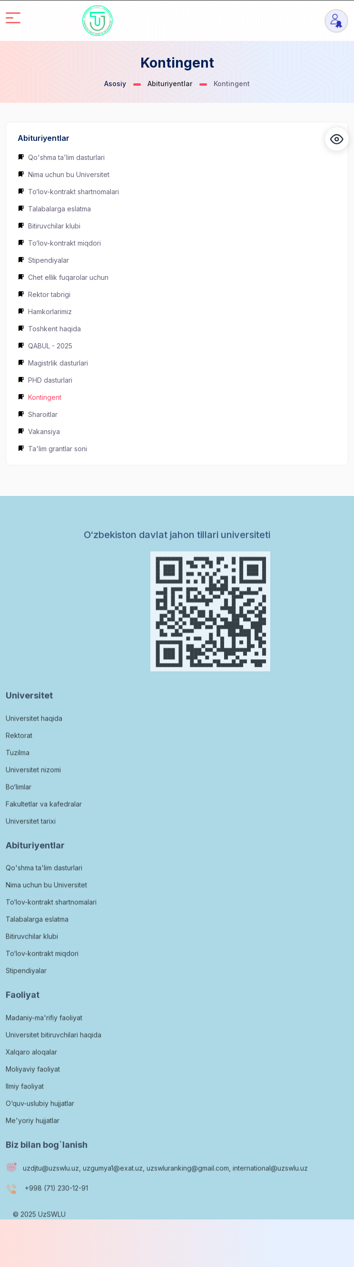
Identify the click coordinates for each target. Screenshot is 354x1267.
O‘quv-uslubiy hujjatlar (40, 1123)
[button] (336, 139)
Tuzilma (18, 772)
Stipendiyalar (43, 260)
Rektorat (19, 755)
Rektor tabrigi (44, 294)
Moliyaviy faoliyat (33, 1089)
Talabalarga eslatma (54, 209)
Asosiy (115, 83)
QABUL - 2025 (45, 346)
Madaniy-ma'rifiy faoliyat (44, 1037)
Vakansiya (39, 431)
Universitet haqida (34, 738)
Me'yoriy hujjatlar (32, 1140)
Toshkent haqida (49, 329)
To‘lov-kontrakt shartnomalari (68, 192)
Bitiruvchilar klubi (49, 226)
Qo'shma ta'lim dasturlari (61, 157)
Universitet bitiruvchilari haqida (53, 1054)
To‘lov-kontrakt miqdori (59, 243)
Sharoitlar (38, 414)
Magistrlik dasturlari (53, 363)
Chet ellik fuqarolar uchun (63, 277)
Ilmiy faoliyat (25, 1106)
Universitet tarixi (31, 841)
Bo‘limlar (18, 806)
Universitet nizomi (33, 789)
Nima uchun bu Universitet (63, 174)
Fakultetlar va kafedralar (44, 824)
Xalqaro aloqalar (31, 1072)
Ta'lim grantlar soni (52, 449)
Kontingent (39, 397)
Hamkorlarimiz (45, 311)
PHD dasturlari (45, 380)
